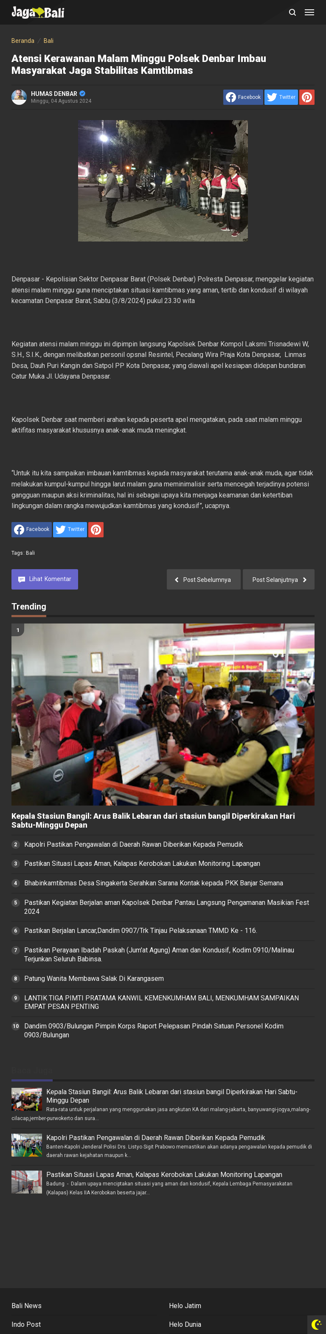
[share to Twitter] (281, 97)
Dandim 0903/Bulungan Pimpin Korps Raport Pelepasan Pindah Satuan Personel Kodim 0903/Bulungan (154, 1030)
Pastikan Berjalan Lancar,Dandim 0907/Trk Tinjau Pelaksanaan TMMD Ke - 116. (140, 931)
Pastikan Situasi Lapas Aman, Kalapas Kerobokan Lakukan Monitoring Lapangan (142, 863)
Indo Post (26, 1324)
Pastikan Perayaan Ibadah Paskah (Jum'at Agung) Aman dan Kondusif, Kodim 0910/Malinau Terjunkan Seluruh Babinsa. (159, 954)
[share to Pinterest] (307, 97)
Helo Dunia (185, 1324)
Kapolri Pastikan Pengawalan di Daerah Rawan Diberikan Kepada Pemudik (133, 844)
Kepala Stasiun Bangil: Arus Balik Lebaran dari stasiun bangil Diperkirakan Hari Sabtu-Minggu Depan (153, 820)
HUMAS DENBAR (58, 93)
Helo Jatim (185, 1306)
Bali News (26, 1306)
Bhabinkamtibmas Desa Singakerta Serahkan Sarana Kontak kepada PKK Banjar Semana (153, 883)
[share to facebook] (243, 97)
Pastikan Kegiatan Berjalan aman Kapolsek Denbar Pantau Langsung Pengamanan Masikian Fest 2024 (166, 907)
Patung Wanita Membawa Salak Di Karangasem (94, 979)
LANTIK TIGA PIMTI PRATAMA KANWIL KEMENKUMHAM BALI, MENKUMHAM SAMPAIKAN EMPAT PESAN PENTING (161, 1002)
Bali (30, 553)
